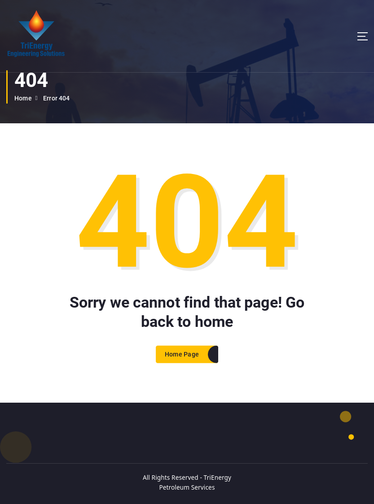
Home (23, 98)
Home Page (182, 363)
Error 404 (56, 98)
